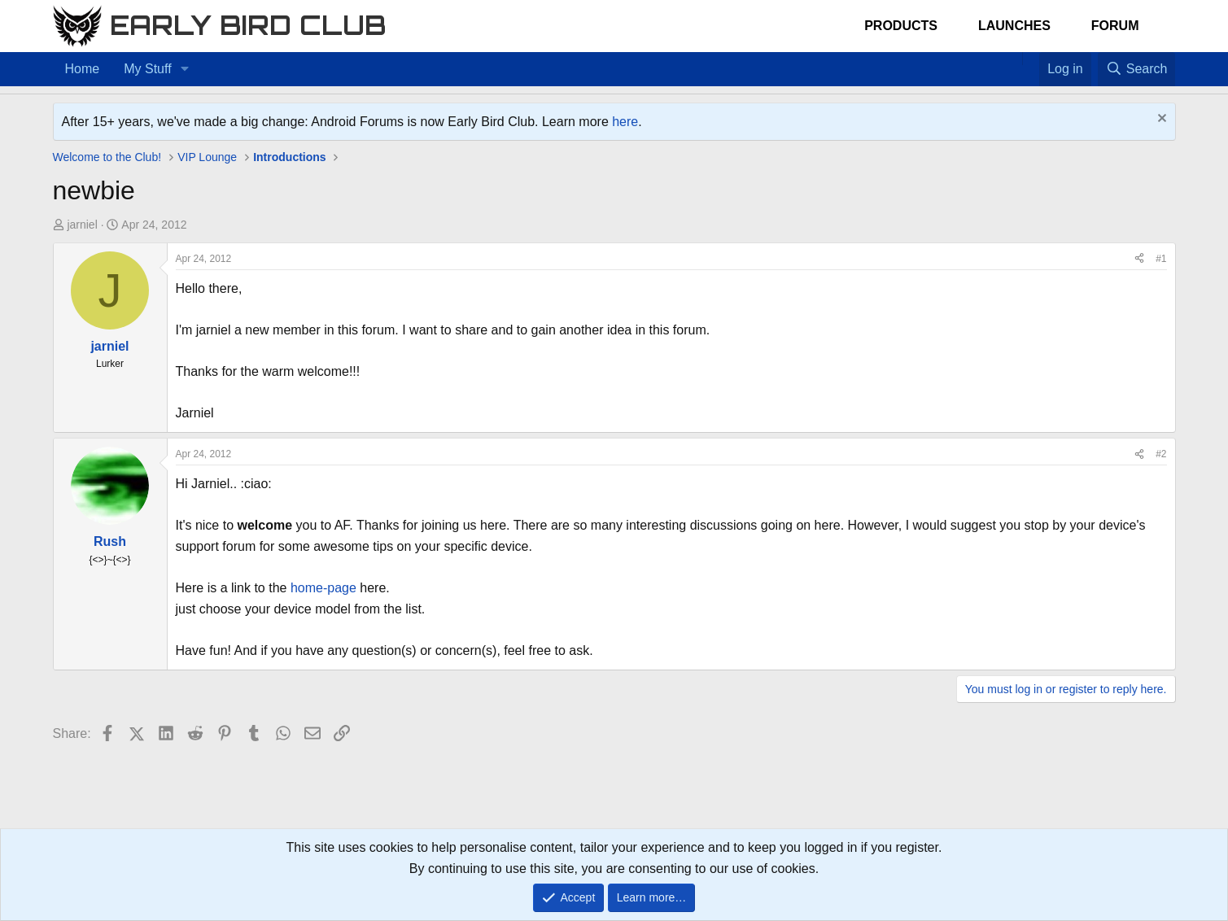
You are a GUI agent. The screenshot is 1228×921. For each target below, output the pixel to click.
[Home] (1014, 58)
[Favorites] (1030, 58)
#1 (1161, 258)
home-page (323, 588)
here (625, 122)
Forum (1115, 26)
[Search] (1137, 69)
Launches (1014, 26)
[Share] (1139, 259)
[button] (184, 69)
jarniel (82, 224)
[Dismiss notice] (1160, 120)
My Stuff (147, 69)
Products (900, 26)
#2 (1161, 454)
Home (82, 69)
